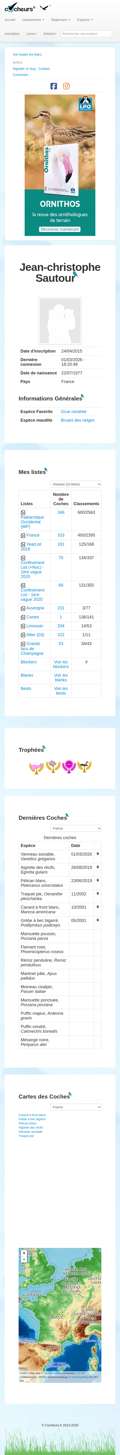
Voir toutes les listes (27, 54)
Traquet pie (26, 1136)
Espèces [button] (85, 20)
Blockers (29, 662)
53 (61, 643)
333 (60, 535)
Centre (33, 617)
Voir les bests (61, 691)
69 (61, 585)
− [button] (24, 1259)
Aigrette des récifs (31, 1127)
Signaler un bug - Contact (31, 69)
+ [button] (24, 1253)
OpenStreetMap (52, 1373)
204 (60, 626)
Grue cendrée (74, 411)
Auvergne (35, 608)
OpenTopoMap (80, 1377)
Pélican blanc (28, 1123)
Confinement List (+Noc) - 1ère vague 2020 (32, 569)
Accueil (10, 20)
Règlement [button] (60, 20)
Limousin (35, 626)
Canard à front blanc (32, 1115)
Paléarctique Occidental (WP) (32, 522)
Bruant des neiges (78, 420)
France (33, 535)
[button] (45, 7)
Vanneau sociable (30, 1131)
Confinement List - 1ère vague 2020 (32, 595)
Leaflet (23, 1373)
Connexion (20, 75)
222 (60, 634)
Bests (26, 688)
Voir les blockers (61, 664)
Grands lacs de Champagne (32, 648)
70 (61, 557)
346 (60, 512)
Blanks (27, 675)
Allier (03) (35, 634)
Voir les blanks (61, 677)
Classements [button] (33, 20)
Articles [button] (50, 34)
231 (60, 608)
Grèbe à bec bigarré (32, 1119)
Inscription (12, 34)
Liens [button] (32, 34)
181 (60, 544)
